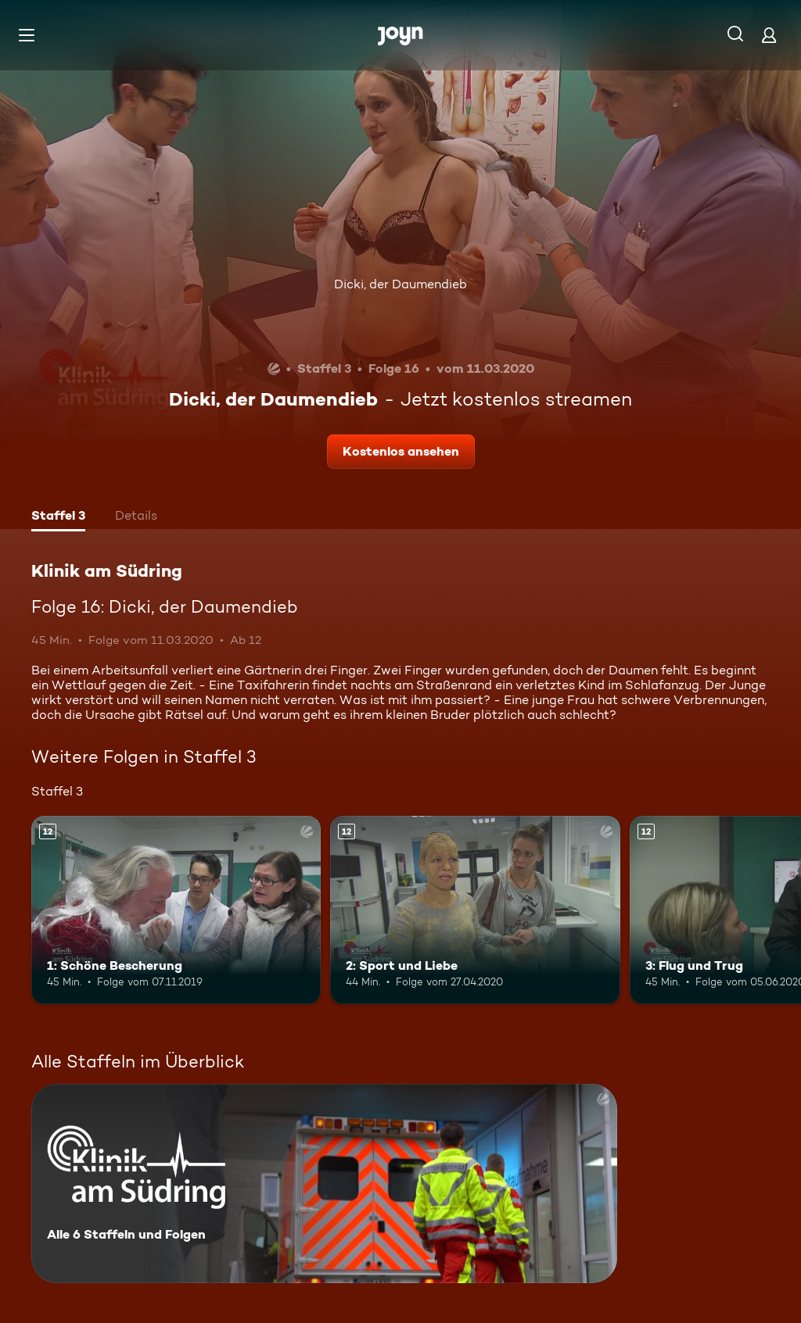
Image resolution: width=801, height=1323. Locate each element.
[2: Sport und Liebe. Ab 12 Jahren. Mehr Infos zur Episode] (475, 910)
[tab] (58, 517)
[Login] (769, 34)
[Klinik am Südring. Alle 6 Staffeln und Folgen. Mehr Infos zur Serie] (324, 1183)
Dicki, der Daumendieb (400, 284)
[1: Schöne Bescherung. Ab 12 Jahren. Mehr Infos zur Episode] (176, 910)
